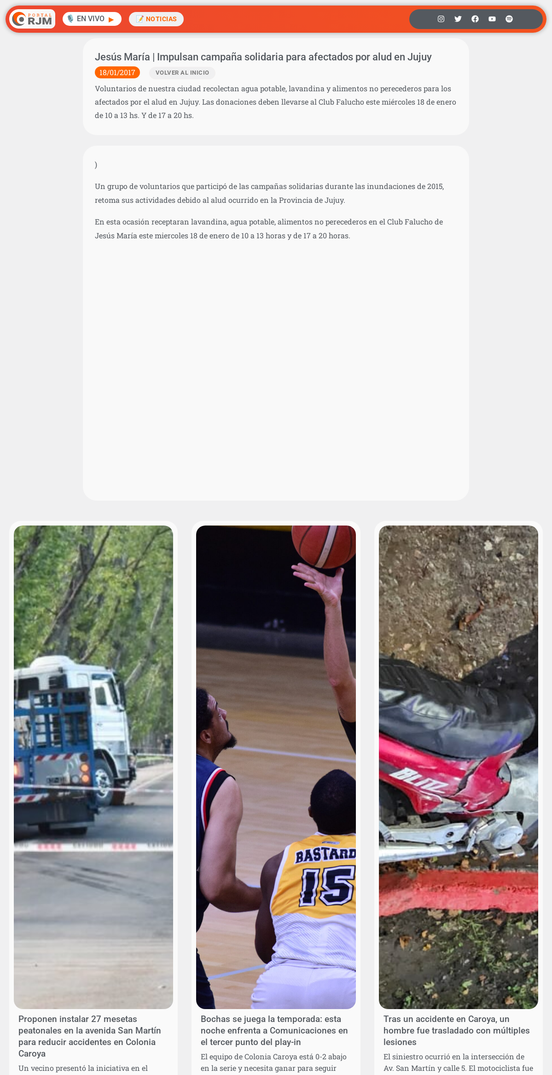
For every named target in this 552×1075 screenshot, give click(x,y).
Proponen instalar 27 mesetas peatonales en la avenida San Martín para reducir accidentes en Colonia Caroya (89, 1036)
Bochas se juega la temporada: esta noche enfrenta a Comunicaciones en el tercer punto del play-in (274, 1030)
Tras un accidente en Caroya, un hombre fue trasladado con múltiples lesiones (456, 1030)
